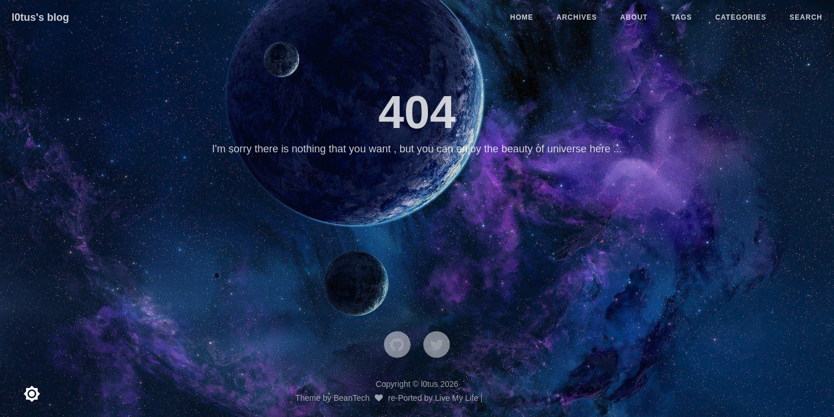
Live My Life (456, 398)
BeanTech (352, 398)
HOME (521, 17)
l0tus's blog (40, 17)
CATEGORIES (740, 17)
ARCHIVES (577, 17)
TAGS (681, 17)
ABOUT (634, 17)
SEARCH (805, 17)
